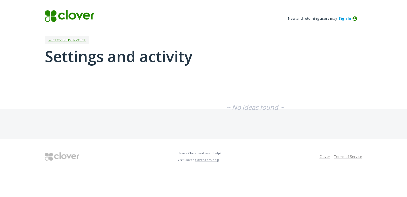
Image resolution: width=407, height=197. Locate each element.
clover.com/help (207, 160)
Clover (324, 156)
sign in (345, 18)
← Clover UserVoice (67, 39)
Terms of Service (348, 156)
